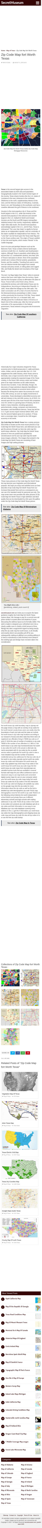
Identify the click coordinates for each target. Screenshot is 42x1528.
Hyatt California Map (13, 1299)
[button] (37, 2)
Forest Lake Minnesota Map (16, 1450)
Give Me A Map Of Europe (15, 1378)
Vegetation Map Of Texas (10, 1094)
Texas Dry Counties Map (10, 1182)
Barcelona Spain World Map (16, 1354)
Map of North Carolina (29, 1490)
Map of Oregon (26, 1495)
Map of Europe (6, 1478)
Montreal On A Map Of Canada (17, 1330)
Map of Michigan (27, 1486)
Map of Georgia (6, 1482)
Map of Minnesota (7, 1490)
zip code (6, 1058)
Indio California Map (13, 1402)
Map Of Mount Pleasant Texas (16, 1322)
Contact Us (12, 1515)
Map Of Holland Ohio (13, 1426)
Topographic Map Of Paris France (18, 1370)
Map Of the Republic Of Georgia (17, 1307)
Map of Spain (6, 1499)
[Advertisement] (21, 28)
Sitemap (5, 1515)
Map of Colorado (7, 1473)
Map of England (27, 1473)
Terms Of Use (28, 1515)
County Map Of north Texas (11, 1240)
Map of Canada (26, 1469)
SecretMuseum (12, 3)
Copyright (20, 1515)
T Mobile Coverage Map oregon (17, 1442)
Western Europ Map (13, 1386)
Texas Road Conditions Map (16, 1315)
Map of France (26, 1478)
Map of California (7, 1469)
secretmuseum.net (7, 613)
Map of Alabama (7, 1465)
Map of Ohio (5, 1495)
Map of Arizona (26, 1465)
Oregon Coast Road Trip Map (16, 1434)
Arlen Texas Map (8, 1123)
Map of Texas (6, 62)
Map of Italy (5, 1486)
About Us (36, 1515)
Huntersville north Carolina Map (17, 1418)
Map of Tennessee (27, 1499)
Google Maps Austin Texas (11, 1211)
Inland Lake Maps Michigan (16, 1394)
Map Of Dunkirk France (14, 1362)
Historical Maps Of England (15, 1338)
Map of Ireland (26, 1482)
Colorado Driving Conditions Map (18, 1410)
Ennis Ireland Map (12, 1346)
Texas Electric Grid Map (10, 1152)
